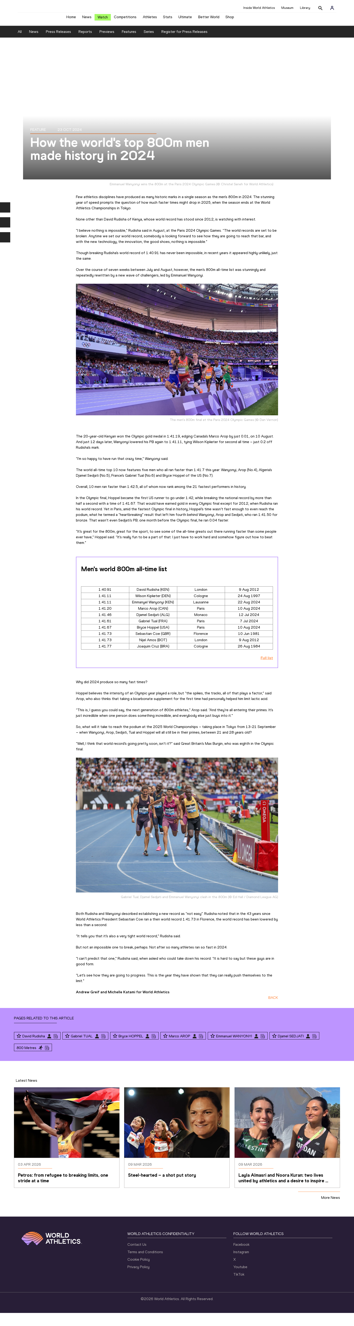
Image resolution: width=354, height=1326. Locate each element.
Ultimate (185, 19)
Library (305, 8)
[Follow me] (19, 1049)
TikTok (238, 1287)
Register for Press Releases (184, 44)
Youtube (240, 1280)
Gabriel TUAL (82, 1049)
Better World (208, 19)
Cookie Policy (138, 1272)
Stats (167, 19)
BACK (273, 1010)
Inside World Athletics (259, 8)
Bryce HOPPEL (131, 1049)
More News (330, 1210)
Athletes (150, 19)
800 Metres (26, 1060)
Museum (287, 8)
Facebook (241, 1257)
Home (71, 19)
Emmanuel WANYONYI (234, 1049)
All (20, 44)
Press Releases (58, 44)
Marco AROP (179, 1049)
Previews (106, 44)
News (87, 19)
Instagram (241, 1265)
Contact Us (136, 1257)
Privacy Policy (138, 1280)
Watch (103, 19)
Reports (85, 44)
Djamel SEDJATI (291, 1049)
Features (129, 44)
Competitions (125, 19)
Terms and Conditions (145, 1265)
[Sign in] (332, 8)
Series (149, 44)
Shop (229, 19)
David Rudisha (33, 1049)
